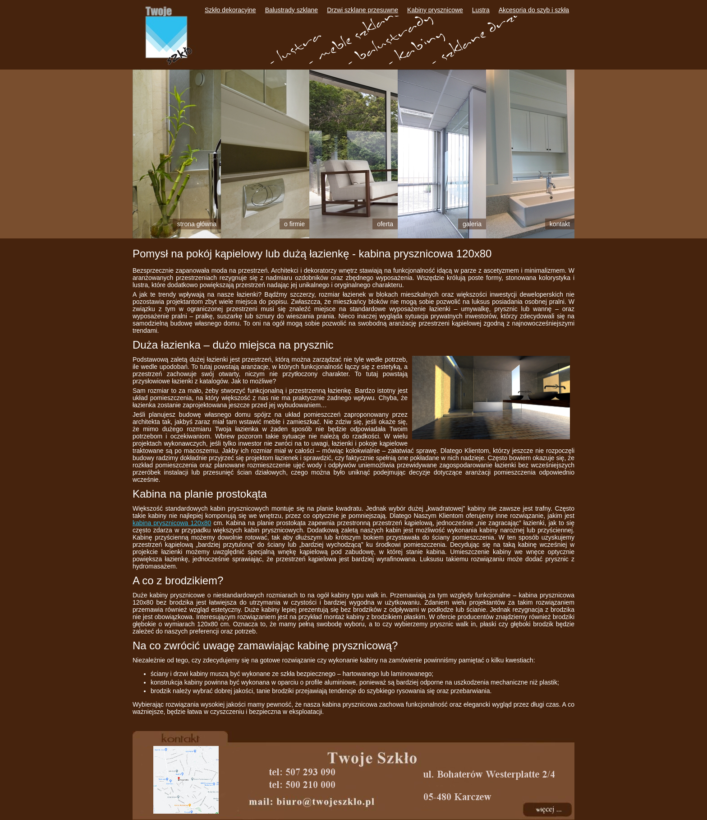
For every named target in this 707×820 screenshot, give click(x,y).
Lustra (481, 10)
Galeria (472, 224)
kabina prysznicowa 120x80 (172, 522)
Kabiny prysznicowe (435, 10)
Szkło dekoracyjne (230, 10)
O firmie (294, 224)
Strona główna (196, 224)
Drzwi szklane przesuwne (362, 10)
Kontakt (560, 224)
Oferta (385, 224)
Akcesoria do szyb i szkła (534, 10)
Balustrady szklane (291, 10)
